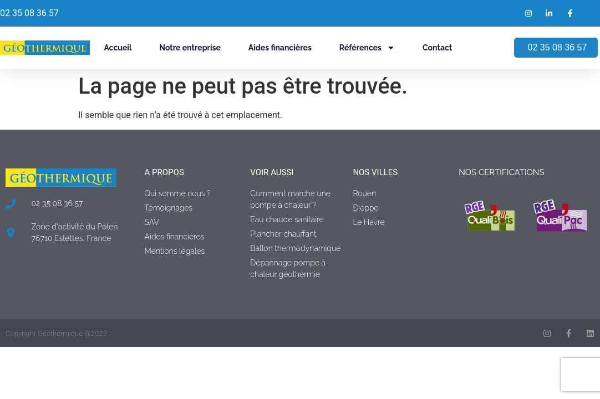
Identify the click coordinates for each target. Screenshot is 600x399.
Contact (437, 47)
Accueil (117, 47)
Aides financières (280, 47)
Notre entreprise (189, 47)
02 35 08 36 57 (29, 13)
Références (367, 47)
